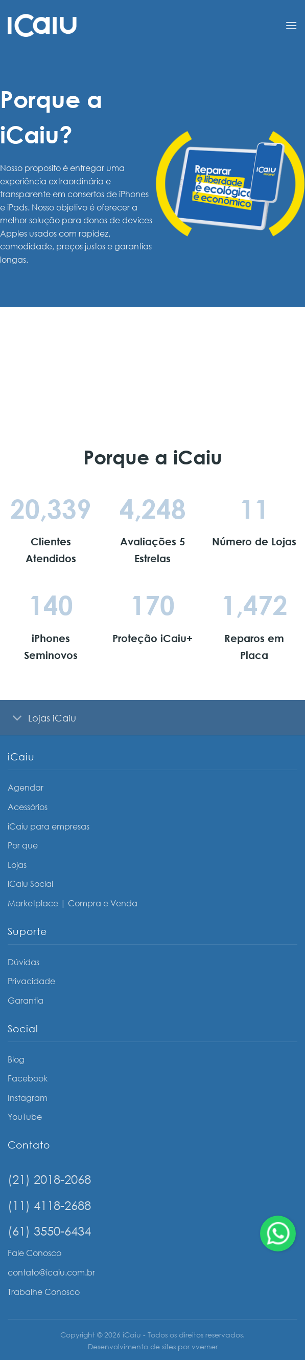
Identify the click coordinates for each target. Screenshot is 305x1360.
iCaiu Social (30, 884)
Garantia (25, 1000)
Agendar (25, 787)
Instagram (28, 1098)
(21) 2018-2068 (49, 1179)
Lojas (17, 865)
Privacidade (31, 981)
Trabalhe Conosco (44, 1292)
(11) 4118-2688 (49, 1205)
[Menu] (291, 25)
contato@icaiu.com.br (51, 1272)
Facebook (28, 1078)
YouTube (25, 1117)
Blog (16, 1059)
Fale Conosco (34, 1253)
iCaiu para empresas (48, 826)
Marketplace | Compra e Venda (72, 903)
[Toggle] (18, 719)
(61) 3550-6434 (49, 1230)
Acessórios (28, 807)
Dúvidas (23, 962)
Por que (23, 845)
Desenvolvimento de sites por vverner (153, 1346)
